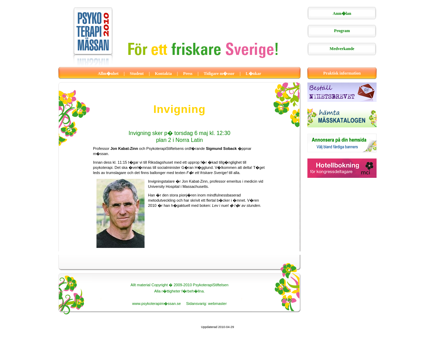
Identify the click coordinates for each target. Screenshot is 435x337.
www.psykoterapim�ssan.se (156, 303)
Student (137, 73)
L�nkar (253, 73)
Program (342, 30)
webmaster (217, 303)
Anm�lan (342, 13)
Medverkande (342, 48)
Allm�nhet (108, 73)
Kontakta (163, 73)
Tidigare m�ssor (219, 73)
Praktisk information (342, 73)
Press (187, 73)
